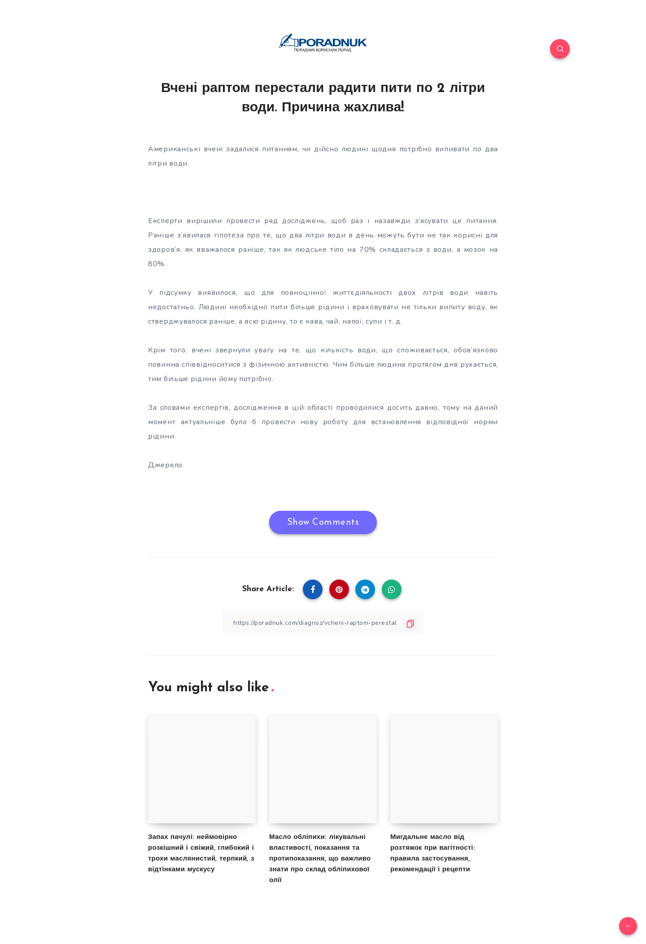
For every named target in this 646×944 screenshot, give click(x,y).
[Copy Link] (323, 623)
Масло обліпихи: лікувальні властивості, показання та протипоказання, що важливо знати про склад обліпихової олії (320, 859)
